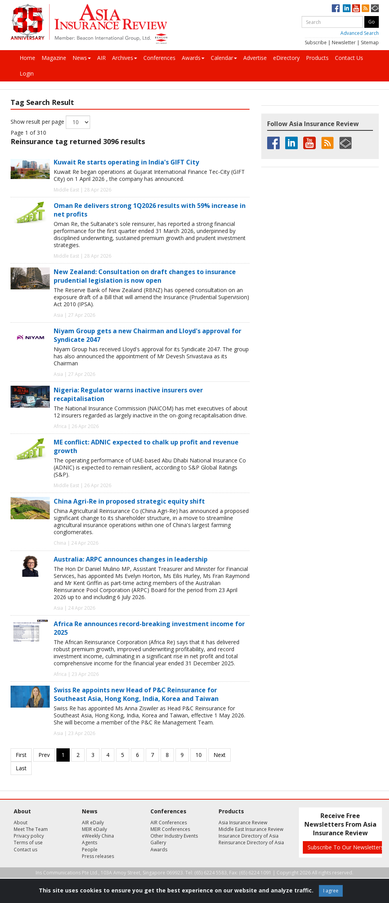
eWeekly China (98, 836)
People (90, 849)
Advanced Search (359, 33)
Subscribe (316, 42)
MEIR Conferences (170, 829)
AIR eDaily (93, 822)
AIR (101, 57)
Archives (124, 57)
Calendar (224, 57)
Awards (193, 57)
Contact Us (349, 57)
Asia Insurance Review (243, 822)
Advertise (255, 57)
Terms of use (28, 842)
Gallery (158, 842)
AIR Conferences (168, 822)
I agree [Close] (330, 890)
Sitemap (370, 42)
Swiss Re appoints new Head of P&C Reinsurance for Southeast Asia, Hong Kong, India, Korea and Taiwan (136, 694)
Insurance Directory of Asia (249, 836)
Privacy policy (29, 836)
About (20, 822)
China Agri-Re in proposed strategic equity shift (129, 501)
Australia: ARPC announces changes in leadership (131, 559)
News (81, 57)
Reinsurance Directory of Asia (251, 842)
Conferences (159, 57)
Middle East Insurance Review (251, 829)
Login (27, 73)
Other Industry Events (174, 836)
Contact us (25, 849)
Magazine (54, 57)
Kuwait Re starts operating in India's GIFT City (126, 162)
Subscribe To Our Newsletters (346, 847)
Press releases (98, 856)
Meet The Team (31, 829)
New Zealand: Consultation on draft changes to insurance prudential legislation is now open (145, 276)
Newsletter (344, 42)
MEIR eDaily (94, 829)
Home (27, 57)
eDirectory (286, 57)
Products (317, 57)
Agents (89, 842)
